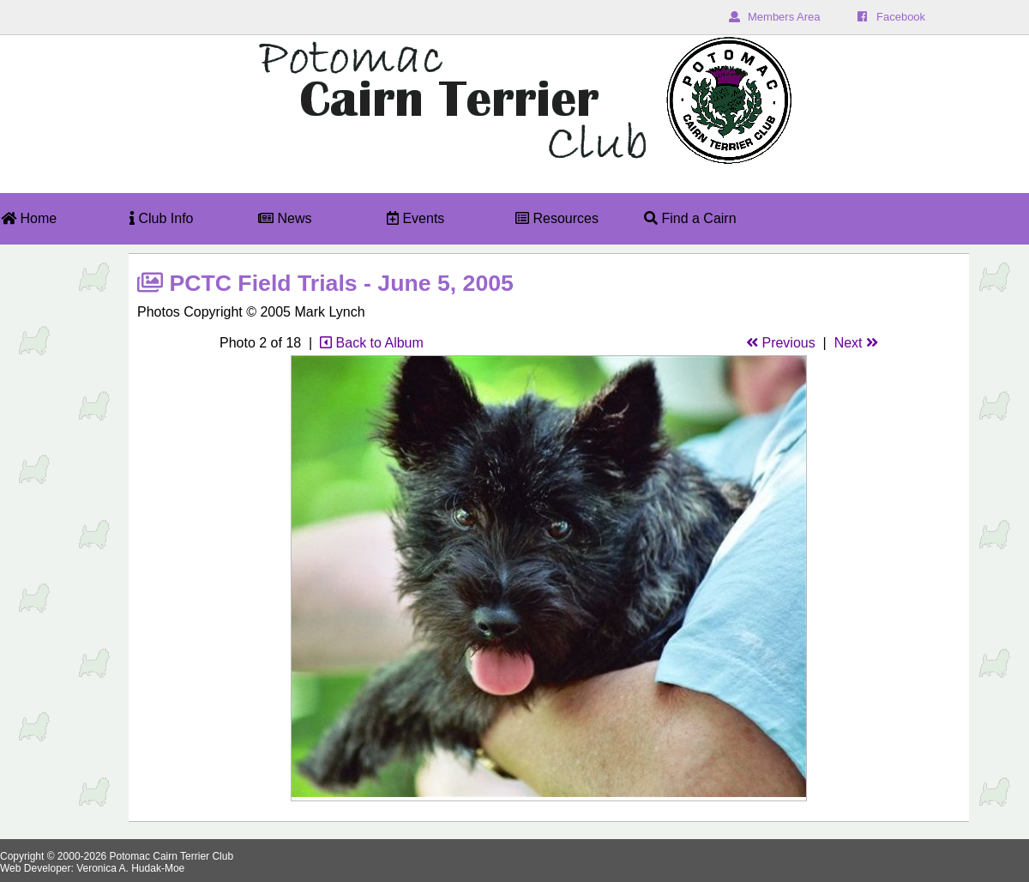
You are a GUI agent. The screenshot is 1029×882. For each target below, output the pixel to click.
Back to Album (372, 342)
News (284, 218)
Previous (780, 342)
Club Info (161, 218)
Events (415, 218)
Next (856, 342)
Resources (557, 218)
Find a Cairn (690, 218)
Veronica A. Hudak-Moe (130, 868)
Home (29, 218)
